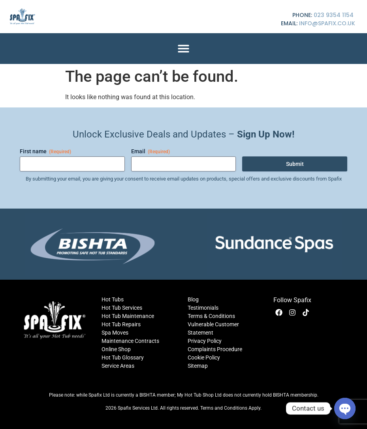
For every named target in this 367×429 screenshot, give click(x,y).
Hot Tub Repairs (121, 324)
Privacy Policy (205, 341)
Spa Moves (115, 332)
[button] (183, 48)
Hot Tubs (113, 299)
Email (150, 151)
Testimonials (203, 308)
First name (45, 151)
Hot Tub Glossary (123, 357)
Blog (193, 299)
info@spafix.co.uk (327, 23)
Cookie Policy (204, 357)
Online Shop (116, 349)
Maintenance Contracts (130, 341)
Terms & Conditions (211, 316)
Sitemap (198, 366)
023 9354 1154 (334, 15)
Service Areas (118, 366)
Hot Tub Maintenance (128, 316)
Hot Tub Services (122, 308)
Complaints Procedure (215, 349)
